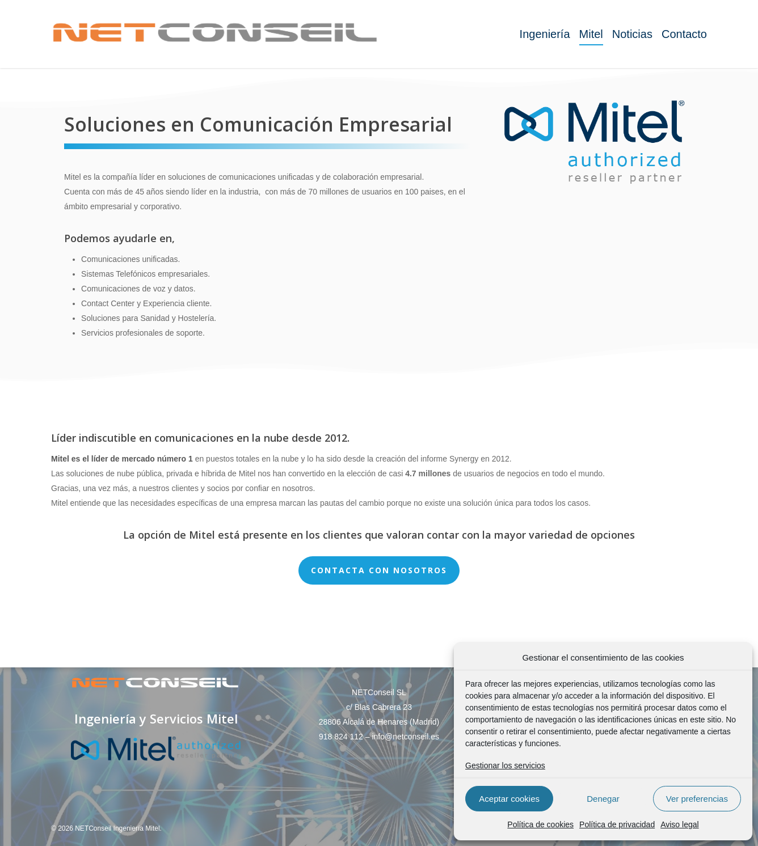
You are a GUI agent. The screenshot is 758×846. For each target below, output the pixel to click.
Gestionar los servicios (505, 765)
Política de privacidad (617, 824)
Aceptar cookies (509, 798)
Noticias (632, 34)
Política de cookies (540, 824)
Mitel (591, 34)
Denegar (603, 798)
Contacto (684, 34)
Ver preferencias (697, 798)
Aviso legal (679, 824)
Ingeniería (545, 34)
